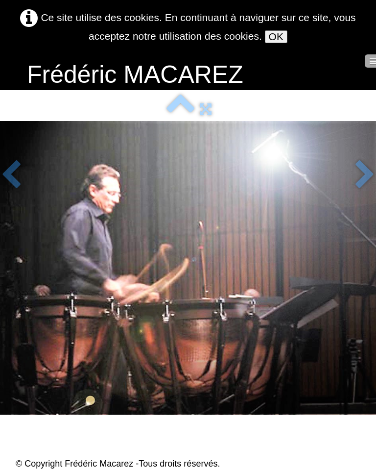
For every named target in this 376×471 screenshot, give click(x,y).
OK (276, 36)
